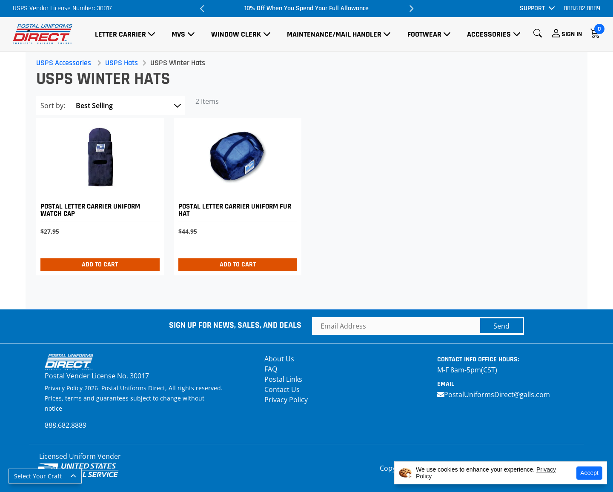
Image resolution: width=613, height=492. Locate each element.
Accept (589, 472)
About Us (279, 358)
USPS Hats (123, 63)
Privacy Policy (286, 399)
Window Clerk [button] (236, 34)
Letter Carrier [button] (120, 34)
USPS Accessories (65, 63)
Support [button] (532, 8)
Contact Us (282, 389)
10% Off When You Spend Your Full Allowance (306, 8)
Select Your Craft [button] (38, 476)
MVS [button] (178, 34)
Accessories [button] (489, 34)
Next (411, 8)
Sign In (571, 34)
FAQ (270, 369)
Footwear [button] (424, 34)
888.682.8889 (582, 8)
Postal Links (283, 379)
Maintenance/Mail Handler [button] (334, 34)
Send (501, 326)
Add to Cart (101, 264)
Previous (202, 8)
